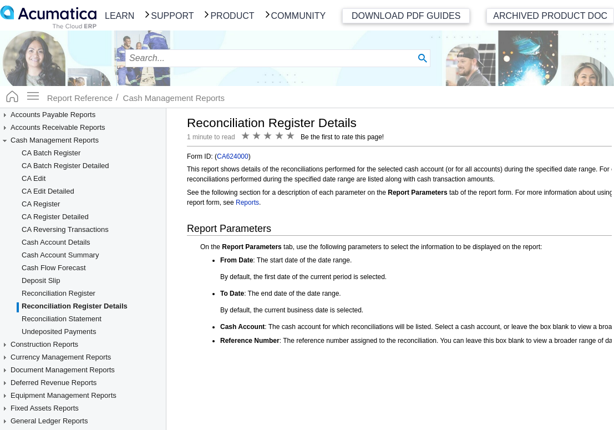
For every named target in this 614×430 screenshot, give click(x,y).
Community (298, 16)
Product (232, 16)
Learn (119, 16)
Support (172, 16)
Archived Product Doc (550, 16)
